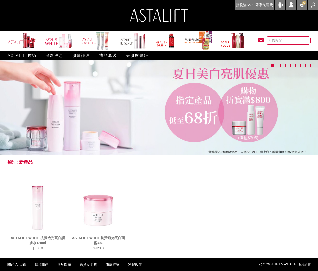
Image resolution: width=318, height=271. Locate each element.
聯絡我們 (41, 265)
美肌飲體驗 (137, 55)
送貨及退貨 (88, 265)
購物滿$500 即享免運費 (254, 5)
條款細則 (112, 265)
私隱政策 (135, 265)
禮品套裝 (108, 55)
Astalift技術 (22, 55)
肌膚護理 (81, 55)
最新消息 (54, 55)
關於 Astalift (16, 265)
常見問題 (64, 265)
